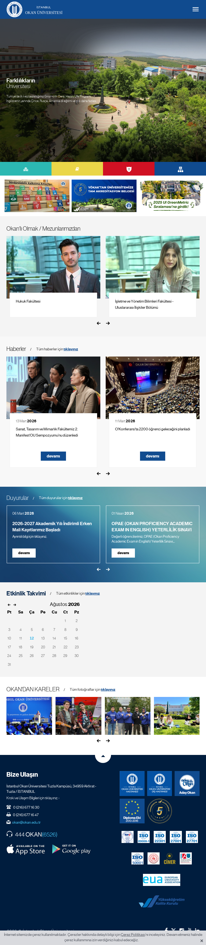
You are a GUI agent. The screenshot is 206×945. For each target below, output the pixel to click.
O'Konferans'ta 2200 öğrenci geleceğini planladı (152, 429)
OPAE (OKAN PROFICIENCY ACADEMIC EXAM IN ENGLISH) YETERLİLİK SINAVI (152, 527)
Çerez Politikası (133, 934)
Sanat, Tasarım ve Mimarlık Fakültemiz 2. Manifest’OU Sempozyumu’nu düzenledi (47, 432)
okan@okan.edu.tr (26, 822)
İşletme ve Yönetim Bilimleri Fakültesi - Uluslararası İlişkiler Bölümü (144, 304)
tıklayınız (71, 349)
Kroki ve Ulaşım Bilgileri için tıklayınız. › (33, 798)
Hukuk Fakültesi (28, 301)
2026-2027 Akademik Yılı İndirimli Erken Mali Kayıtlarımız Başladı (52, 527)
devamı (53, 456)
